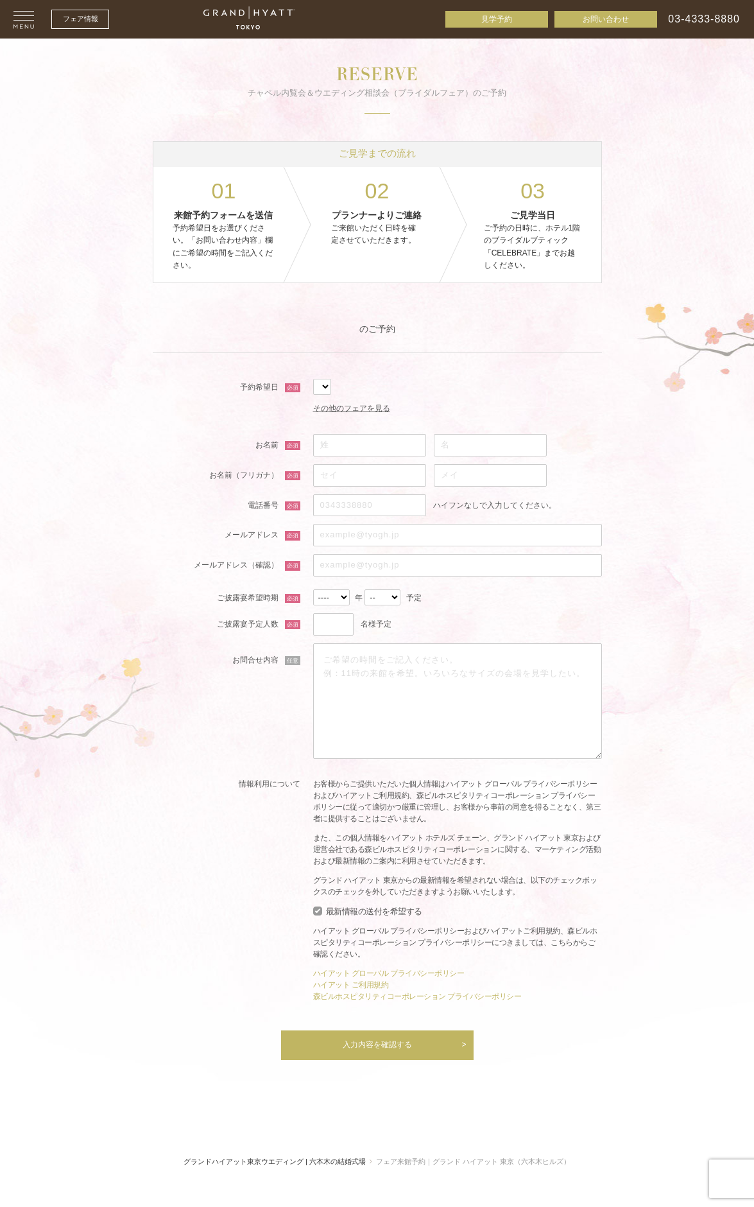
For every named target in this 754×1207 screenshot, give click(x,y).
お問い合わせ (606, 19)
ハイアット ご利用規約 (351, 984)
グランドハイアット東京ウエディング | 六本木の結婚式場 (275, 1161)
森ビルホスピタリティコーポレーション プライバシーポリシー (417, 996)
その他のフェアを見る (351, 408)
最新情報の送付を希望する (374, 911)
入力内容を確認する (377, 1044)
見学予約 (496, 19)
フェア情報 (80, 18)
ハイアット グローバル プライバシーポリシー (389, 973)
